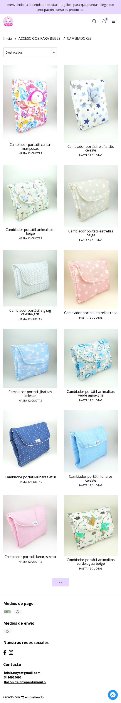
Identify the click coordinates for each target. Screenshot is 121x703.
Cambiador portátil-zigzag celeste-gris (30, 312)
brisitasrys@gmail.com (22, 673)
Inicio (8, 38)
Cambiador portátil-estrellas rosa (90, 312)
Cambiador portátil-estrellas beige (90, 233)
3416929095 (12, 677)
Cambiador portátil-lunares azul (30, 477)
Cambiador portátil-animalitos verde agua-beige (91, 561)
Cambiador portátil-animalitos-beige (30, 231)
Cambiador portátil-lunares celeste (91, 478)
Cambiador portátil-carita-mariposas (30, 146)
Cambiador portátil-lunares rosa (30, 556)
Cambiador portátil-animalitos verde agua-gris (91, 393)
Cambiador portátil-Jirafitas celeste (30, 393)
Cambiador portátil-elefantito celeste (90, 148)
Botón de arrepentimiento (25, 682)
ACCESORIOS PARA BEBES (39, 38)
